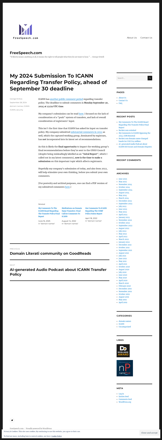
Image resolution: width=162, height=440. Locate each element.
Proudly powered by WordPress (39, 428)
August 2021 (124, 253)
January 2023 (124, 217)
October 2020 (124, 267)
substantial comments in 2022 (86, 132)
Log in (121, 394)
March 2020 (124, 283)
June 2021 (123, 258)
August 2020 (124, 269)
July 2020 (122, 272)
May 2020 (123, 278)
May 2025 (123, 182)
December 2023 (125, 201)
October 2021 (124, 247)
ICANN (26, 106)
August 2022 (124, 228)
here (81, 113)
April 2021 (123, 264)
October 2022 (124, 223)
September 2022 (125, 226)
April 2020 (123, 280)
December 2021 (125, 245)
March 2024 (124, 198)
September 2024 (125, 190)
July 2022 (122, 231)
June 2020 (123, 275)
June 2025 (123, 179)
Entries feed (124, 396)
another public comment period (66, 99)
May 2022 (123, 234)
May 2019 (123, 300)
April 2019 (123, 302)
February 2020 (125, 286)
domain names (16, 106)
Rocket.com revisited (127, 130)
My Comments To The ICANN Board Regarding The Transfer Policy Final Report (134, 125)
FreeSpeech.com (26, 53)
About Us (132, 37)
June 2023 (123, 209)
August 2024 (124, 193)
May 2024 (123, 195)
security (19, 110)
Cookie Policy (56, 436)
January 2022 (124, 242)
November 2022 (125, 220)
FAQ (120, 103)
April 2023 (123, 215)
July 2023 (122, 206)
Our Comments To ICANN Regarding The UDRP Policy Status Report (96, 211)
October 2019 (124, 294)
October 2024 (124, 187)
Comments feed (125, 399)
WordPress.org (125, 402)
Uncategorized (125, 327)
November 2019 (125, 291)
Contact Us (146, 37)
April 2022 (123, 236)
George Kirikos (16, 99)
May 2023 (123, 212)
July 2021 (122, 256)
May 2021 (123, 261)
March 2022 (124, 239)
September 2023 (125, 204)
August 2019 (124, 297)
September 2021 (125, 250)
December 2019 (125, 289)
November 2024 (125, 184)
